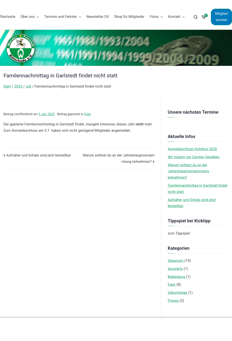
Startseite (7, 17)
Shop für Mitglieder (129, 17)
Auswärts (175, 269)
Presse (173, 301)
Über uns (29, 17)
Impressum (134, 333)
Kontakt (176, 17)
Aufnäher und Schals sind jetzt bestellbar (38, 155)
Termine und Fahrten (62, 17)
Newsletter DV (97, 17)
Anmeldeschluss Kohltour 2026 (192, 149)
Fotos (156, 17)
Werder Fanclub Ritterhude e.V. (128, 325)
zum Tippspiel (179, 233)
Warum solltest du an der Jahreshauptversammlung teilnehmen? (188, 171)
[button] (37, 17)
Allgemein (175, 261)
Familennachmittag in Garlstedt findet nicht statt (197, 188)
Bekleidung (176, 277)
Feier (87, 114)
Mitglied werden (221, 17)
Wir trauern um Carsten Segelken (194, 157)
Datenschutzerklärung (105, 333)
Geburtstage (177, 293)
